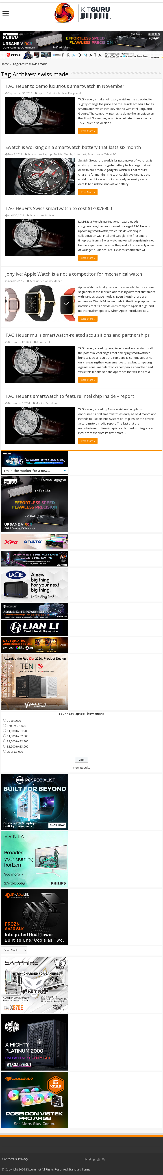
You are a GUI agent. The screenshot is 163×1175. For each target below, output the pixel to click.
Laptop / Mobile (47, 93)
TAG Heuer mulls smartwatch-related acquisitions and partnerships (77, 335)
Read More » (88, 131)
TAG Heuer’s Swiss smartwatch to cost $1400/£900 (58, 208)
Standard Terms (79, 1169)
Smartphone (95, 154)
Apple (48, 281)
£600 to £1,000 (16, 726)
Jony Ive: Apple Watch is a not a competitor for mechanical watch (73, 274)
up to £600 (14, 721)
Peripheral (74, 93)
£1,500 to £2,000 (17, 736)
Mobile (62, 93)
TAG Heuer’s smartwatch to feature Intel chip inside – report (69, 396)
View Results (81, 768)
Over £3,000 (15, 752)
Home (5, 64)
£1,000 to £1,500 (17, 731)
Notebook (80, 154)
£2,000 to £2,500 (17, 741)
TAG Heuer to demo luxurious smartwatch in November (64, 86)
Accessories (35, 154)
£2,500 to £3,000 (17, 746)
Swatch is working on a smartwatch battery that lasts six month (73, 147)
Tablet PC (110, 154)
